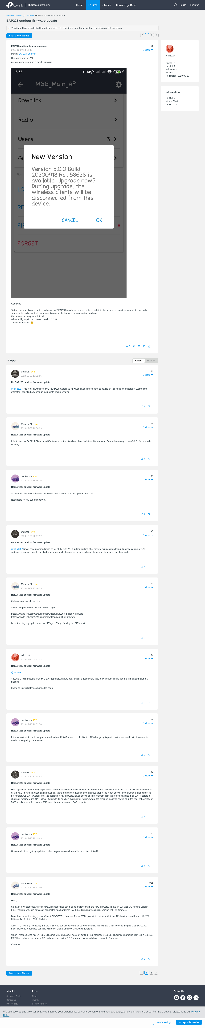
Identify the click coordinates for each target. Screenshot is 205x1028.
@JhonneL (16, 672)
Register (194, 5)
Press (35, 991)
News (34, 996)
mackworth (26, 476)
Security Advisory (39, 1004)
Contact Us (11, 1000)
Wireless (30, 15)
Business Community (15, 15)
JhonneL (25, 371)
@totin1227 (17, 388)
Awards (35, 1000)
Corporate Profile (13, 996)
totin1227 (25, 655)
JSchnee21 (26, 424)
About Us (11, 991)
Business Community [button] (39, 5)
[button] (149, 346)
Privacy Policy (12, 1004)
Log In (183, 5)
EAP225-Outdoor (27, 53)
